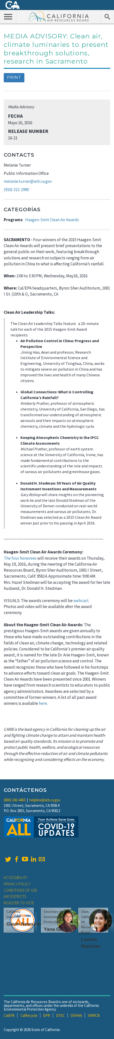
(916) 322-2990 (16, 189)
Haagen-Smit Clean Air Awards (52, 219)
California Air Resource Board (58, 16)
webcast (81, 600)
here (43, 703)
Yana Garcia (57, 929)
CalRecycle (28, 1015)
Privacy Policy (17, 884)
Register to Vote (19, 903)
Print (14, 77)
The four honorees (20, 558)
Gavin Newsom (23, 924)
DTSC (60, 1015)
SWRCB (94, 1015)
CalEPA (9, 1015)
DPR (46, 1015)
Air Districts (15, 896)
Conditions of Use (20, 890)
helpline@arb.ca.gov (44, 800)
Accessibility (16, 877)
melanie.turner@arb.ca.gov (28, 181)
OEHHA (76, 1015)
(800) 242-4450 (14, 800)
